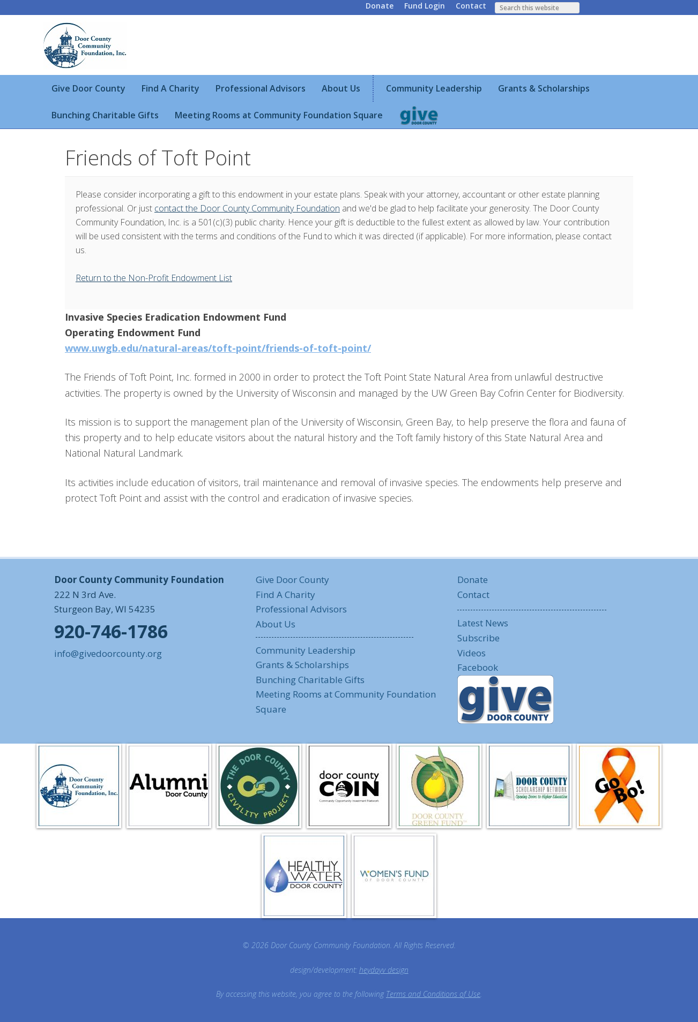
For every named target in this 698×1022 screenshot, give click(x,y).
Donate (379, 6)
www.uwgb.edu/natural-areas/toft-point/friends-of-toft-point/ (218, 348)
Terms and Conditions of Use (433, 994)
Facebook (477, 667)
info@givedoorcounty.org (108, 653)
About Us (275, 624)
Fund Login (424, 6)
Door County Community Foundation (86, 45)
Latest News (482, 623)
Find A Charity (285, 594)
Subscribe (478, 638)
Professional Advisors (301, 609)
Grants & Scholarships (302, 664)
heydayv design (384, 970)
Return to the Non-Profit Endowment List (154, 278)
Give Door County (292, 579)
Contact (471, 6)
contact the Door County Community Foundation (247, 208)
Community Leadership (305, 650)
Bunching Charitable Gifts (310, 679)
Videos (471, 653)
